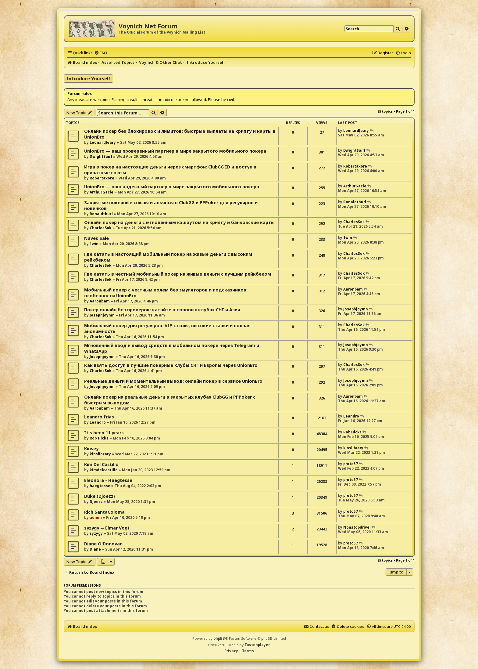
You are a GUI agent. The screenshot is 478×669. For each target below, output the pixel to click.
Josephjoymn (102, 315)
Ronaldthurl (101, 213)
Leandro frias (99, 417)
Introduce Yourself (88, 78)
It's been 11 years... (105, 433)
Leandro (98, 422)
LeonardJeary (103, 142)
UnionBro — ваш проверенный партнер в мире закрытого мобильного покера (175, 151)
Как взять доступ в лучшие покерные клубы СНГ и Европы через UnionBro (171, 365)
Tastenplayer (257, 644)
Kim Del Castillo (101, 464)
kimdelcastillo (104, 469)
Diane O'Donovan (103, 544)
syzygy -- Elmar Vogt (107, 528)
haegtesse (100, 485)
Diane (95, 549)
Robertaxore (102, 178)
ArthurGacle (101, 192)
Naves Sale (96, 238)
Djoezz (96, 501)
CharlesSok (101, 227)
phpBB (219, 638)
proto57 (350, 463)
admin (96, 517)
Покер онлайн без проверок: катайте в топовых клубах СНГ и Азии (162, 310)
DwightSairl (101, 156)
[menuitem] (100, 52)
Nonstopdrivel (357, 527)
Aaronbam (100, 301)
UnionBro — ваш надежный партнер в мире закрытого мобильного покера (171, 187)
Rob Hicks (99, 438)
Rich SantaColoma (104, 512)
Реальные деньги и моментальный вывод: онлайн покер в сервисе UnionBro (173, 381)
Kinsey (91, 448)
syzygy (96, 533)
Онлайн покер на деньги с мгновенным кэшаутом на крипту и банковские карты (179, 222)
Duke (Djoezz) (99, 496)
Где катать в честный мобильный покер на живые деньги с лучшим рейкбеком (177, 274)
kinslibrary (100, 454)
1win (94, 243)
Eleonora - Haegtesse (108, 480)
